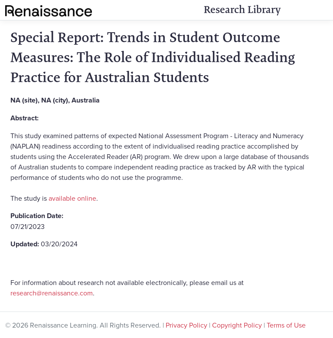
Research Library (242, 9)
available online (72, 198)
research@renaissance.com (51, 293)
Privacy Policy (186, 325)
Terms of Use (286, 325)
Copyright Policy (237, 325)
